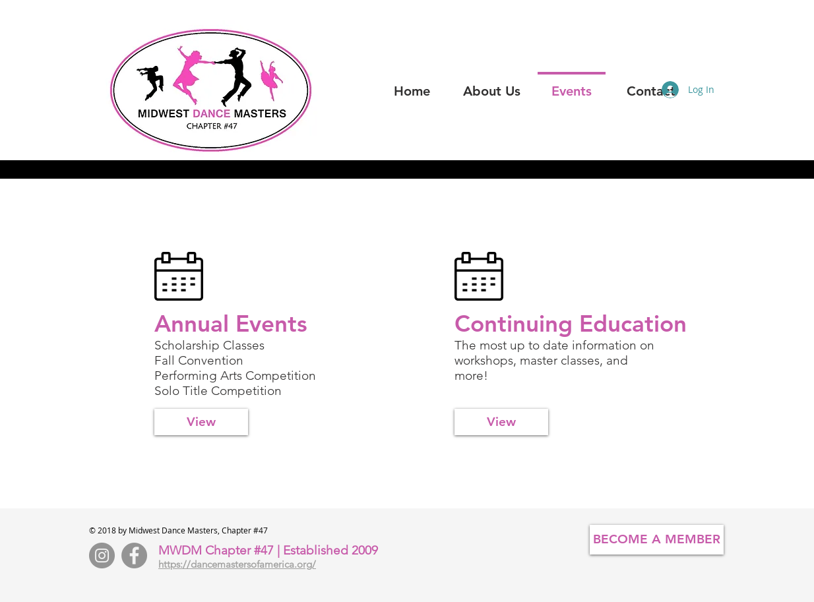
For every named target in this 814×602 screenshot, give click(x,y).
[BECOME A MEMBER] (657, 540)
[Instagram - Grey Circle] (102, 555)
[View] (201, 422)
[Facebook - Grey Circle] (134, 555)
